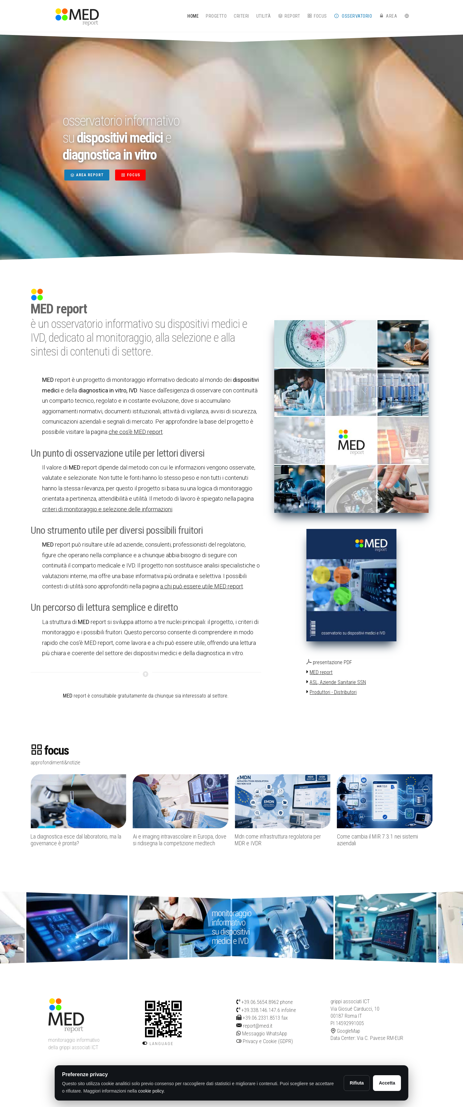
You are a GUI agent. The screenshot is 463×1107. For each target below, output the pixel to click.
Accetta (387, 1082)
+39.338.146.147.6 (260, 1010)
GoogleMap (345, 1031)
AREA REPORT (87, 175)
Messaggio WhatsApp (261, 1034)
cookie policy (151, 1091)
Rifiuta (357, 1082)
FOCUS (130, 175)
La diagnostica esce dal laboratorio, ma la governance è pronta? (76, 840)
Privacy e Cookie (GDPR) (264, 1041)
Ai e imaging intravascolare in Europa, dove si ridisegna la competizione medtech (179, 840)
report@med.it (257, 1026)
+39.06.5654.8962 (260, 1002)
